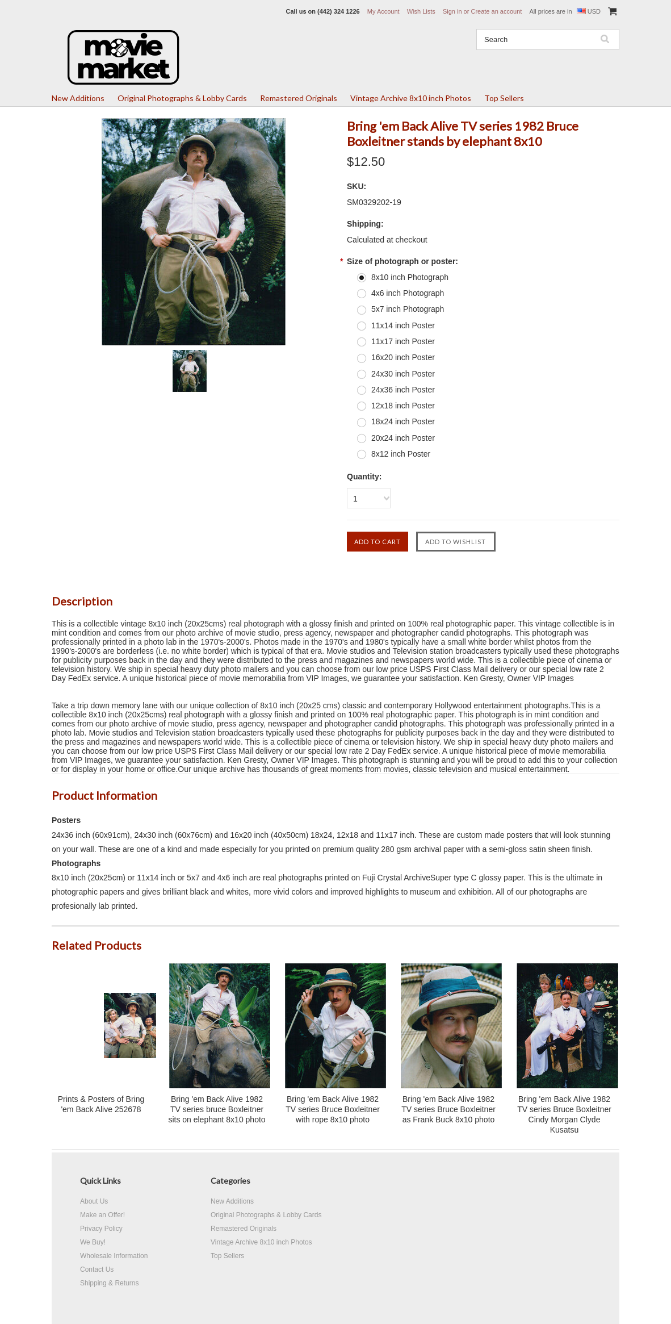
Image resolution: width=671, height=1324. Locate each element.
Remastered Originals (298, 98)
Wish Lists (421, 11)
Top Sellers (504, 98)
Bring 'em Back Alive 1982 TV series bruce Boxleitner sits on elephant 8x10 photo (216, 1109)
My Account (383, 11)
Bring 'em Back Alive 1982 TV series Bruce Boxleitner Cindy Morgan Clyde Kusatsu (564, 1114)
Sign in (452, 11)
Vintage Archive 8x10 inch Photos (410, 98)
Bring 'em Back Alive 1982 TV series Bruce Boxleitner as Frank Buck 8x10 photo (448, 1109)
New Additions (78, 98)
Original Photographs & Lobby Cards (182, 98)
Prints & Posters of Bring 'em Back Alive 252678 (101, 1104)
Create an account (496, 11)
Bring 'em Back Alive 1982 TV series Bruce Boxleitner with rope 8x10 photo (333, 1109)
